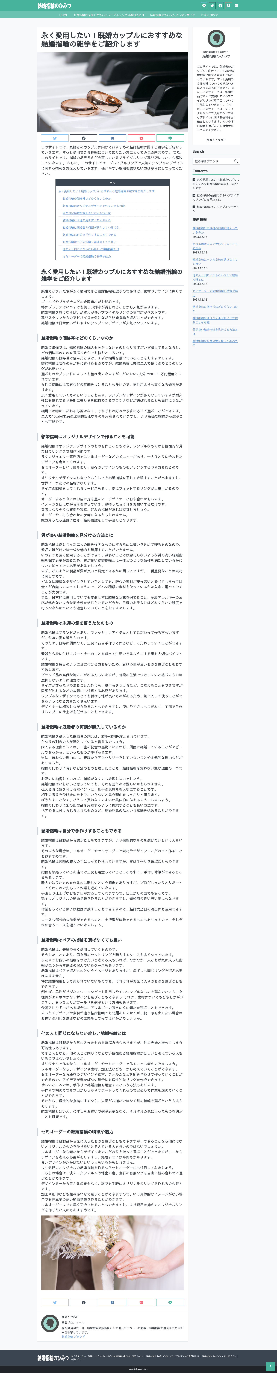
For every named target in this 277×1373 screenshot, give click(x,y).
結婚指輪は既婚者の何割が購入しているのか (91, 227)
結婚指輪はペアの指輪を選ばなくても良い (89, 242)
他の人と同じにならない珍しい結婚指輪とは (91, 249)
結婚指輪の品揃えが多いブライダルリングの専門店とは (109, 15)
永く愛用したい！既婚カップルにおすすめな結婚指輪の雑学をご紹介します (106, 191)
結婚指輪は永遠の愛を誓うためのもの (87, 220)
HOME (63, 15)
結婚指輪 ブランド (73, 1336)
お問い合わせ (209, 15)
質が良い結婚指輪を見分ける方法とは (87, 213)
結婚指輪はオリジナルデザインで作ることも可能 (94, 206)
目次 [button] (112, 183)
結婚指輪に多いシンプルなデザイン (172, 15)
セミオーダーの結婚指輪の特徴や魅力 (87, 256)
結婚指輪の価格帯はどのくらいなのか (87, 198)
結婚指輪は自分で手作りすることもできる (89, 235)
